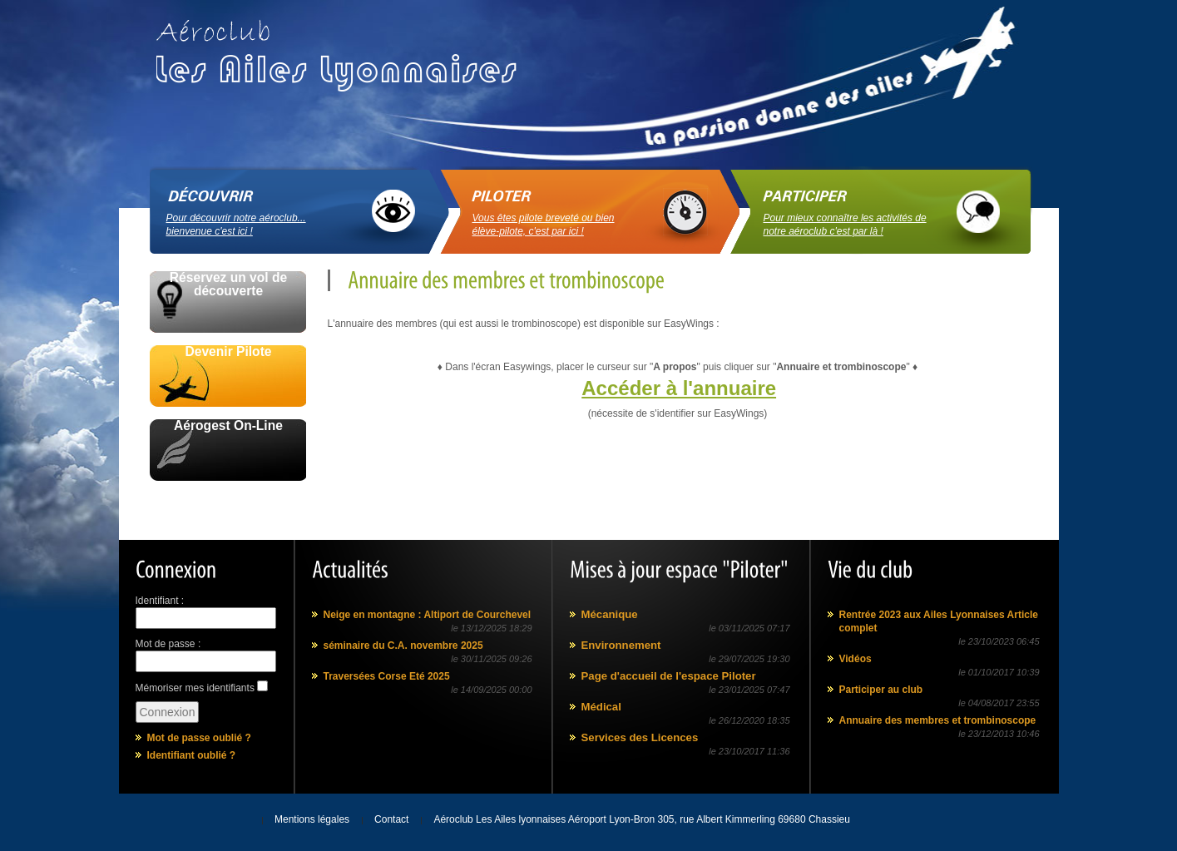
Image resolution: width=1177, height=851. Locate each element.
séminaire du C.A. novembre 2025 (403, 645)
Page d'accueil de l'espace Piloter (668, 676)
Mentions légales (311, 819)
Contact (391, 819)
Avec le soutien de (227, 499)
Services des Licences (640, 737)
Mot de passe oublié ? (199, 738)
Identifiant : (160, 600)
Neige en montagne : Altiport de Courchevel (428, 615)
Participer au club (881, 689)
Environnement (621, 645)
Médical (601, 706)
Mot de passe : (168, 644)
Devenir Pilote (228, 352)
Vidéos (855, 659)
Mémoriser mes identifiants (195, 688)
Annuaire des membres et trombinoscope (937, 720)
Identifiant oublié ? (191, 755)
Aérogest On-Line (228, 426)
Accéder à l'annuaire (678, 388)
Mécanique (609, 614)
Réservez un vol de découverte (228, 284)
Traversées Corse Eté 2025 (387, 676)
